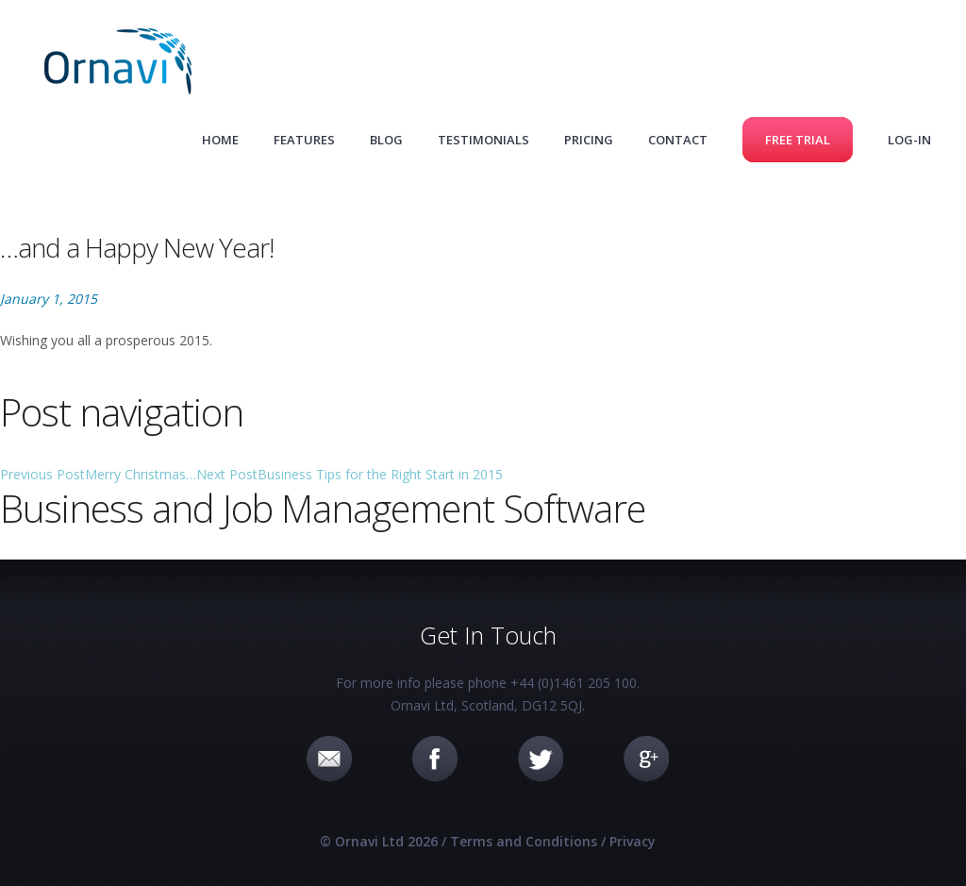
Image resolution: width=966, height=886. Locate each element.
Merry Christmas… (98, 474)
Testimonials (483, 139)
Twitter (540, 758)
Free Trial (797, 139)
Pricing (588, 139)
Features (304, 139)
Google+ (646, 758)
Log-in (909, 139)
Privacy (632, 841)
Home (220, 139)
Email (329, 758)
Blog (386, 139)
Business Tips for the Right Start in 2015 (349, 474)
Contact (678, 139)
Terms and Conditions (523, 841)
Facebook (435, 758)
